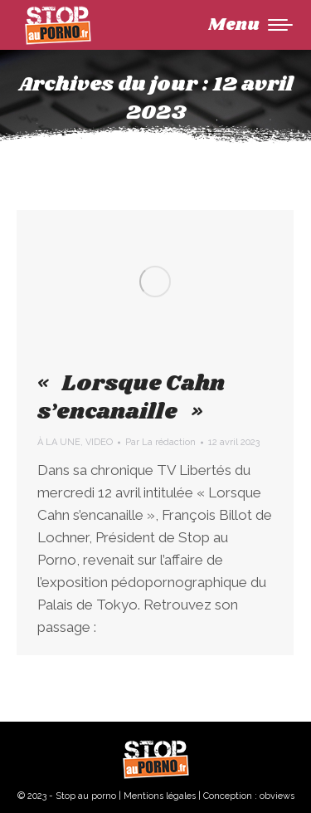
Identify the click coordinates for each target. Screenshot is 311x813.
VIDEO (99, 442)
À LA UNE (58, 442)
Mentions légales (160, 796)
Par (160, 442)
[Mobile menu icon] (250, 25)
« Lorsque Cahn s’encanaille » (131, 398)
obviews (277, 796)
